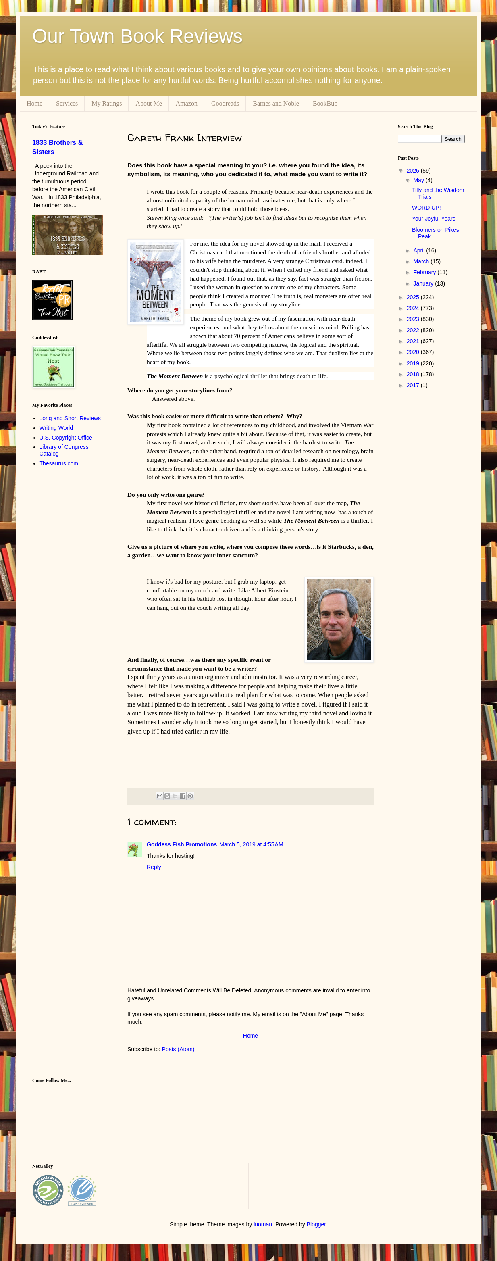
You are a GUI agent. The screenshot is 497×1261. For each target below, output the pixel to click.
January (424, 283)
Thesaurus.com (59, 463)
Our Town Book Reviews (137, 36)
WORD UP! (426, 207)
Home (34, 103)
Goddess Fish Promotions (182, 844)
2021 (414, 341)
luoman (263, 1224)
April (419, 250)
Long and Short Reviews (70, 418)
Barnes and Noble (276, 103)
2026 (414, 170)
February (425, 272)
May (419, 180)
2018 (414, 374)
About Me (148, 103)
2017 (414, 385)
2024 (414, 308)
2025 (414, 297)
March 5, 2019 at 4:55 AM (251, 844)
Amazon (187, 103)
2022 (414, 330)
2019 (414, 363)
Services (67, 103)
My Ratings (106, 103)
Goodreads (225, 103)
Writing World (56, 428)
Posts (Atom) (178, 1049)
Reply (154, 867)
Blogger (316, 1224)
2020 (414, 352)
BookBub (325, 103)
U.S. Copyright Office (66, 437)
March (421, 261)
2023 (414, 319)
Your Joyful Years (433, 218)
